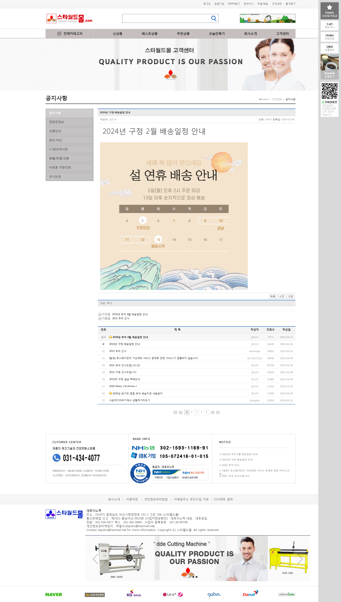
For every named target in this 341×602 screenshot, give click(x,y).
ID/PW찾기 (234, 3)
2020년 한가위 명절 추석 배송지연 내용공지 (138, 393)
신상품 (117, 33)
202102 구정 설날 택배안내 (124, 379)
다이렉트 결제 (223, 499)
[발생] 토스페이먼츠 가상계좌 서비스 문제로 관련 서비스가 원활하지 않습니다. (153, 358)
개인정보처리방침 (156, 499)
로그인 (207, 3)
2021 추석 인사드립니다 (122, 365)
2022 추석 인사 (120, 318)
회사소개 (250, 33)
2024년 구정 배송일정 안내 (124, 344)
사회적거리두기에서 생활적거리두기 (129, 400)
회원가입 (219, 3)
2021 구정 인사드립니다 (122, 372)
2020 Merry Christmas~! (123, 386)
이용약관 (132, 499)
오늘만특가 (217, 33)
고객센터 (277, 3)
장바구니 (249, 3)
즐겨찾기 (291, 3)
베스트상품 (150, 33)
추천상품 (183, 33)
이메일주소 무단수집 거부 (191, 499)
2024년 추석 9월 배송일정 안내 (130, 314)
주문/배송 (262, 3)
